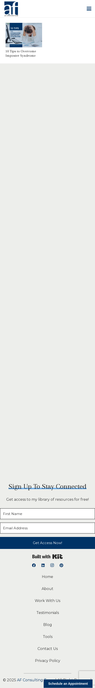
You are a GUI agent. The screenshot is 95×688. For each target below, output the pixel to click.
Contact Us (47, 648)
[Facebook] (33, 565)
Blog (47, 624)
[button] (89, 9)
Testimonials (47, 613)
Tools (47, 636)
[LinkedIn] (43, 565)
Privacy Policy (47, 660)
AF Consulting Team (35, 680)
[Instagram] (52, 565)
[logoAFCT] (11, 9)
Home (47, 577)
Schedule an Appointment (68, 683)
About (47, 589)
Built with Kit (47, 556)
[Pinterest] (61, 565)
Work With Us (47, 601)
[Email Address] (47, 528)
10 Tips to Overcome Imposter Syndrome (21, 53)
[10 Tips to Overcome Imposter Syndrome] (24, 26)
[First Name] (47, 513)
